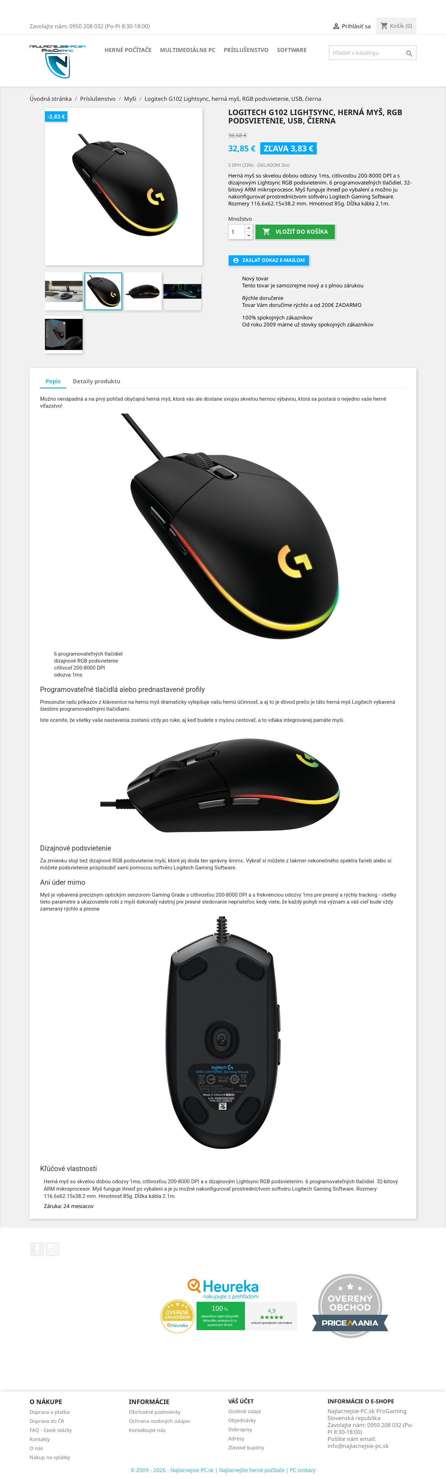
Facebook (37, 1249)
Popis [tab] (53, 381)
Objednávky (242, 1420)
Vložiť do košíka (295, 231)
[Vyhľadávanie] (372, 52)
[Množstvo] (236, 232)
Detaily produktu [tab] (96, 381)
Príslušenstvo (246, 50)
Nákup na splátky (50, 1457)
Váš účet (241, 1401)
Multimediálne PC (187, 50)
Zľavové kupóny (246, 1447)
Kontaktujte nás (147, 1430)
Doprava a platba (50, 1412)
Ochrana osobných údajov (159, 1421)
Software (292, 50)
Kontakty (40, 1439)
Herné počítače (128, 50)
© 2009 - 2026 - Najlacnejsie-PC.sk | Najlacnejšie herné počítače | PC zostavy (223, 1469)
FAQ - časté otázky (51, 1430)
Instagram (53, 1249)
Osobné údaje (244, 1411)
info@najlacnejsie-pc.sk (358, 1445)
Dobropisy (240, 1429)
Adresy (236, 1438)
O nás (36, 1448)
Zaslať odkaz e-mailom (269, 260)
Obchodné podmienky (154, 1412)
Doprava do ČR (47, 1421)
